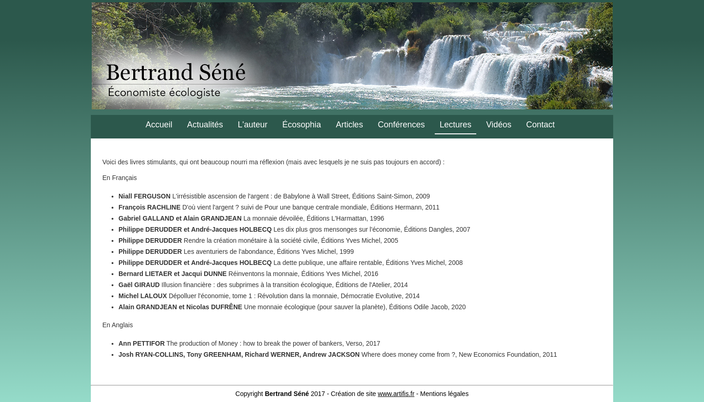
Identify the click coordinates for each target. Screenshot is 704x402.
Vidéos (499, 124)
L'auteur (253, 124)
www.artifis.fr (396, 393)
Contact (540, 124)
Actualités (205, 124)
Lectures (455, 124)
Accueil (159, 124)
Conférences (401, 124)
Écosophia (301, 124)
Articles (349, 124)
